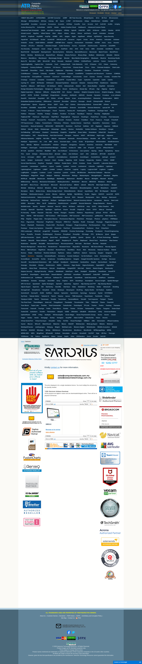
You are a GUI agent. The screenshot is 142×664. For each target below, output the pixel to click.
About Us (42, 616)
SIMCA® (48, 424)
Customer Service (52, 616)
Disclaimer (62, 616)
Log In (119, 13)
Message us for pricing (53, 429)
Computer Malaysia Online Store (31, 359)
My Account (93, 13)
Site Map (63, 618)
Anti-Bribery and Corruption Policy (92, 616)
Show (84, 401)
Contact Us (71, 618)
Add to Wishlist (50, 432)
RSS (79, 618)
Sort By (82, 404)
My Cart (107, 13)
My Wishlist (101, 13)
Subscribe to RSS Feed (90, 345)
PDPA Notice (71, 616)
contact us (55, 367)
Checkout (113, 13)
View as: (47, 404)
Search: (87, 2)
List (54, 404)
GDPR (78, 616)
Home (22, 341)
